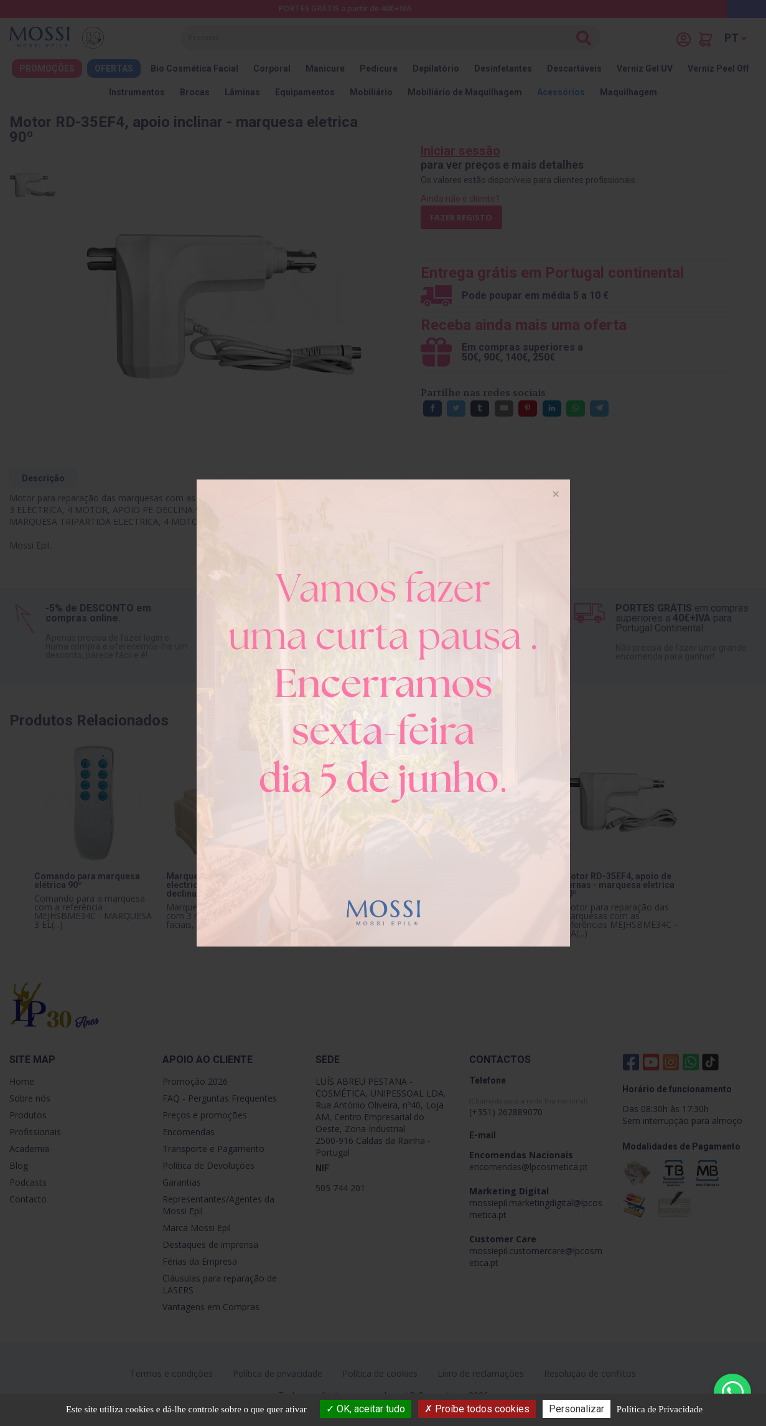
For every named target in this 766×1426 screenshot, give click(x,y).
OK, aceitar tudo (365, 1409)
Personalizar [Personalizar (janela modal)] (576, 1409)
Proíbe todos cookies (477, 1409)
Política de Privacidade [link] (660, 1409)
